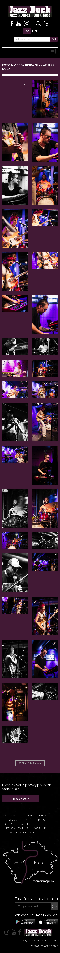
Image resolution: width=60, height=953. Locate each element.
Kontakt (9, 824)
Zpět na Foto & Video (30, 763)
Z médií (29, 819)
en (34, 31)
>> (54, 906)
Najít (54, 39)
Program (10, 815)
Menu (41, 819)
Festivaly (45, 815)
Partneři (25, 824)
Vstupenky (27, 815)
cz (26, 31)
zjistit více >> (20, 798)
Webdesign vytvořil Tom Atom (44, 946)
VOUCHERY (40, 828)
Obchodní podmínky (16, 828)
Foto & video (12, 819)
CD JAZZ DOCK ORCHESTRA (20, 832)
